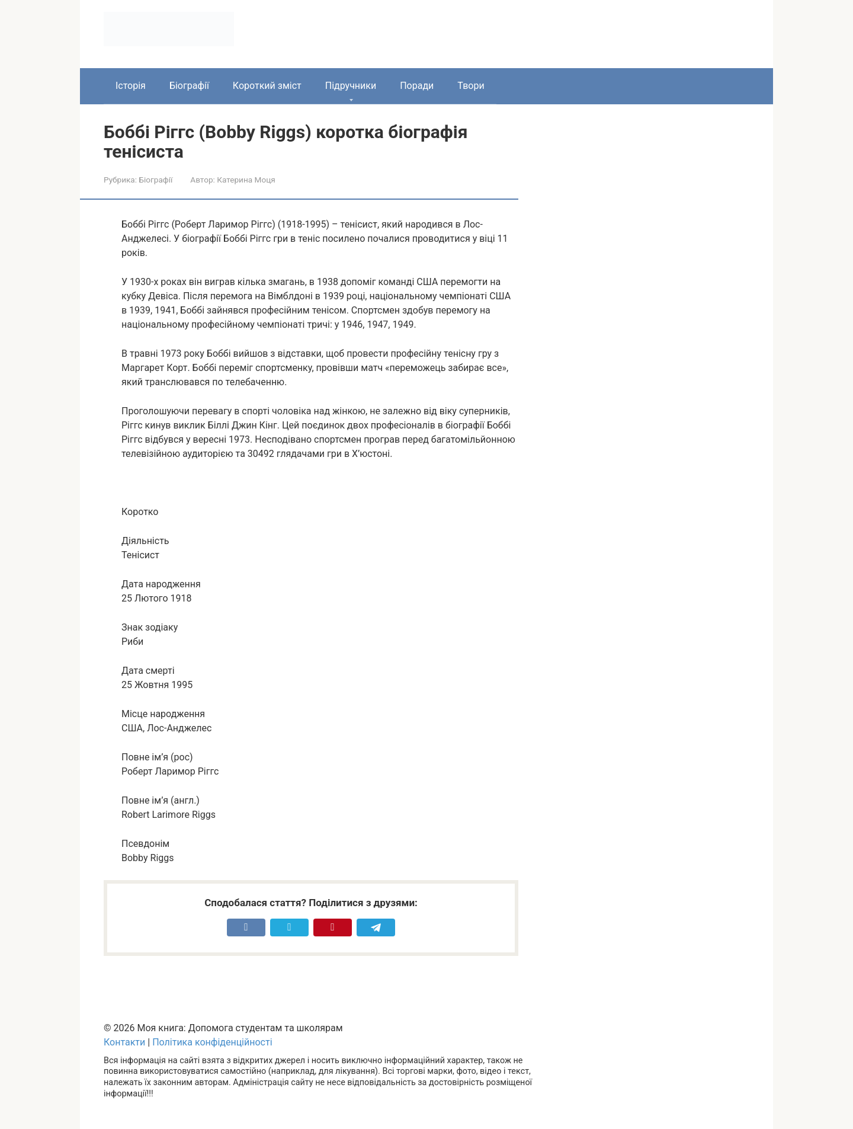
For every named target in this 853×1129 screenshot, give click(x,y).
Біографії (189, 85)
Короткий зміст (267, 85)
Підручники (350, 85)
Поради (417, 85)
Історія (131, 85)
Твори (470, 85)
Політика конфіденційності (212, 1042)
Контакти (124, 1042)
